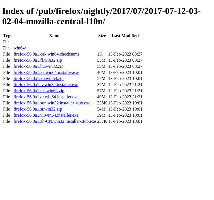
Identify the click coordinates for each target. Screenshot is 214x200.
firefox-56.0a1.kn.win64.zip (38, 78)
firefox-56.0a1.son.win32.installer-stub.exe (51, 103)
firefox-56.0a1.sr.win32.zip (37, 109)
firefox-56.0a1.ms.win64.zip (38, 90)
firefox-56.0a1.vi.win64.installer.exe (45, 115)
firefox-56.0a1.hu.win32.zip (38, 66)
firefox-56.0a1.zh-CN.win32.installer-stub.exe (54, 121)
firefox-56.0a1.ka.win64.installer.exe (46, 72)
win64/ (19, 48)
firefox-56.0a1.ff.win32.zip (37, 60)
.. (14, 41)
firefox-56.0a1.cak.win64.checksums (46, 54)
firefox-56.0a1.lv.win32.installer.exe (45, 84)
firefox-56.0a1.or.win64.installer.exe (45, 96)
